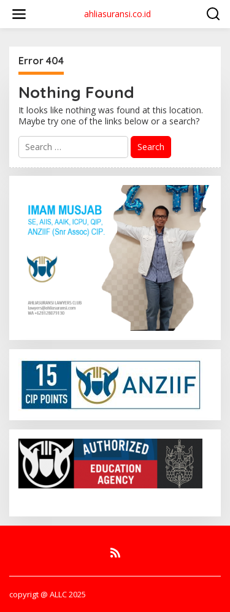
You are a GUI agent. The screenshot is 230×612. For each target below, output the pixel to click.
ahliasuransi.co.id (117, 14)
